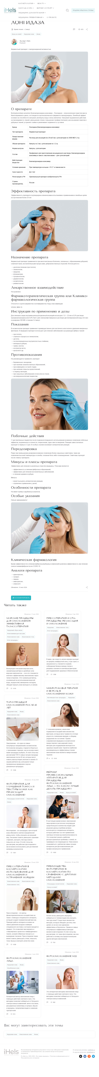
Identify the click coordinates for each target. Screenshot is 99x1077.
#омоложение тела (28, 650)
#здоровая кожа (29, 47)
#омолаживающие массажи (16, 646)
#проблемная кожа (13, 981)
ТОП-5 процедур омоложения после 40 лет (21, 718)
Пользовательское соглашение (30, 1071)
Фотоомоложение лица (18, 972)
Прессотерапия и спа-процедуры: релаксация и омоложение (62, 634)
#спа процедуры (12, 653)
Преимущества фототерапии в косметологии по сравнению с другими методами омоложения (61, 886)
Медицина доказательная (31, 13)
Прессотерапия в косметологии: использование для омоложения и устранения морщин (20, 885)
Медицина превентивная (30, 17)
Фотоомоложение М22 (61, 969)
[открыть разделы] (34, 3)
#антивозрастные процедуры (56, 710)
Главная (6, 28)
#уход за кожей (16, 47)
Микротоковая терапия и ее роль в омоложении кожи (62, 704)
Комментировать (21, 611)
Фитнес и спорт (44, 8)
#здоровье (50, 640)
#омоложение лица (28, 894)
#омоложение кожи (13, 650)
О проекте (51, 17)
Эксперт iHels (25, 54)
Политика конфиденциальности (59, 1069)
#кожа (38, 47)
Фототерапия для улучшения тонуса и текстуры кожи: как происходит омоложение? (20, 802)
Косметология (25, 3)
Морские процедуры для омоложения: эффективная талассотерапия (19, 635)
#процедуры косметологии (15, 812)
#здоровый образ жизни (14, 643)
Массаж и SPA (25, 8)
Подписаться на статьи (83, 10)
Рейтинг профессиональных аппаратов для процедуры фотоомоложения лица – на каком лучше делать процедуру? (62, 793)
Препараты (44, 28)
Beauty (41, 3)
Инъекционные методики (30, 28)
